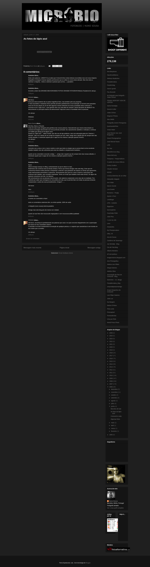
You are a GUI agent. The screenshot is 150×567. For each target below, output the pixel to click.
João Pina (110, 216)
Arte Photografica (112, 261)
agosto (113, 401)
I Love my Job (111, 220)
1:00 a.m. (31, 235)
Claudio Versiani (112, 169)
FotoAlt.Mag (111, 85)
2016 (111, 358)
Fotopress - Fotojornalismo (115, 159)
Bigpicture (110, 206)
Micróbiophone (112, 71)
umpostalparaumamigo (114, 286)
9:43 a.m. (31, 216)
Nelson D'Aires (112, 305)
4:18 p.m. (31, 84)
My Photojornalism (113, 230)
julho (112, 403)
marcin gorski (111, 88)
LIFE (108, 145)
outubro (113, 395)
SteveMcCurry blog (113, 152)
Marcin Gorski (111, 186)
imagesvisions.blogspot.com (116, 257)
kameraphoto (111, 210)
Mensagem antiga (94, 248)
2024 (111, 336)
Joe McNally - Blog (113, 244)
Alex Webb (110, 119)
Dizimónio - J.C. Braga (114, 280)
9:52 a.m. (31, 142)
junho (113, 406)
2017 (111, 355)
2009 (111, 378)
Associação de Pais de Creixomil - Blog (114, 275)
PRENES (31, 97)
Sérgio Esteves (112, 268)
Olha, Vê (110, 234)
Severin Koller (111, 109)
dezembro (114, 389)
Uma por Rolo (111, 319)
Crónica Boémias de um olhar (116, 176)
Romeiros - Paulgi (113, 193)
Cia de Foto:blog (112, 247)
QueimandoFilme (112, 126)
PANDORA (110, 227)
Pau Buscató (111, 92)
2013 (111, 367)
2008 (111, 381)
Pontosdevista (111, 315)
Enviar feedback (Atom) (66, 253)
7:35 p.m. (31, 93)
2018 (111, 353)
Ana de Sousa (111, 237)
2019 (111, 350)
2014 (111, 364)
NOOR (109, 172)
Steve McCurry (112, 155)
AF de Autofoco (112, 254)
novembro (114, 392)
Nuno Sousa (32, 123)
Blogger (88, 563)
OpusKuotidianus (112, 75)
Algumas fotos (115, 419)
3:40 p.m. (31, 158)
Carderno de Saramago (114, 240)
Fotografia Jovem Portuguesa (116, 123)
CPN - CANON (112, 203)
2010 (111, 375)
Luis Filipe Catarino (113, 295)
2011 (111, 372)
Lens (108, 223)
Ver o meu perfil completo (115, 508)
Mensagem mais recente (32, 248)
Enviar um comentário (32, 238)
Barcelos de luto (116, 409)
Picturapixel (111, 312)
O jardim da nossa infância (115, 162)
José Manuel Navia (113, 141)
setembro (114, 398)
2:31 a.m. (31, 119)
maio (113, 422)
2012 (111, 370)
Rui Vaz (109, 148)
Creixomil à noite (116, 416)
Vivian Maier (111, 130)
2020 (111, 347)
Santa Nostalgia (112, 106)
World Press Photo (113, 322)
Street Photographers (114, 138)
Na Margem (111, 302)
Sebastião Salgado (113, 179)
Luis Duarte (111, 189)
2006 (111, 387)
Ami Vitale (110, 182)
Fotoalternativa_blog (113, 283)
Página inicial (64, 248)
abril (112, 425)
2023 (111, 338)
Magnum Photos (112, 116)
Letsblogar (110, 199)
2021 (111, 344)
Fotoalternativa (112, 82)
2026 (111, 333)
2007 (111, 384)
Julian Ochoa (111, 112)
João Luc (110, 298)
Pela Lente (110, 309)
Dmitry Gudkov (112, 165)
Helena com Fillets (113, 264)
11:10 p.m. (31, 192)
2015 (111, 361)
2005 (111, 435)
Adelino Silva (111, 271)
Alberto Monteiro (112, 251)
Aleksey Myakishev (113, 78)
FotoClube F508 (112, 213)
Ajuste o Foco (111, 196)
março (113, 428)
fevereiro (114, 431)
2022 (111, 341)
